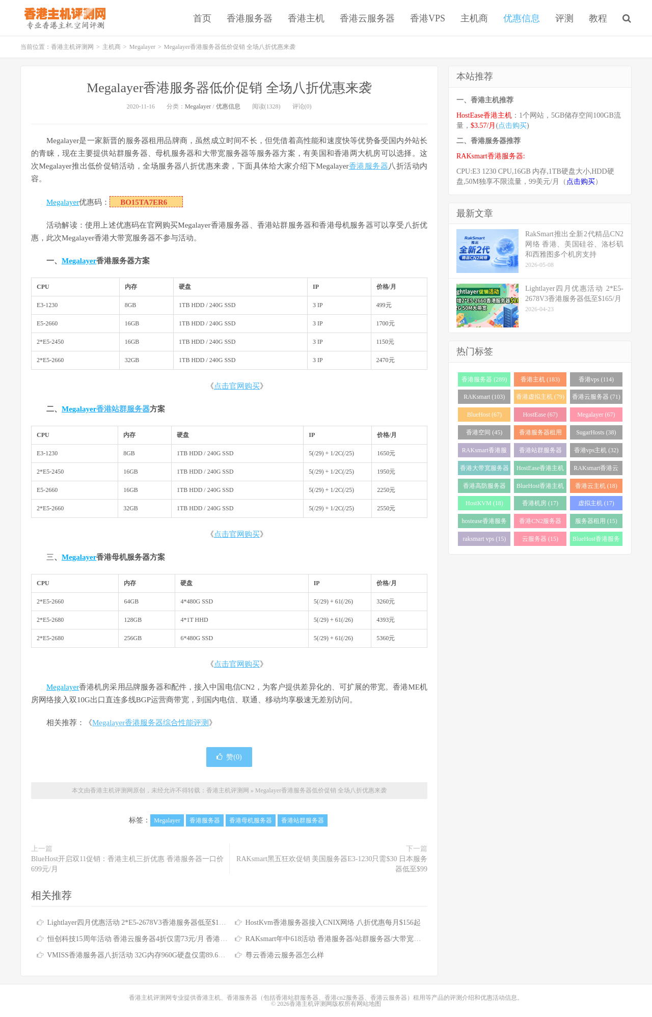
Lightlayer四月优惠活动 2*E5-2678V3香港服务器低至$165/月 (141, 922)
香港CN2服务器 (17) (540, 522)
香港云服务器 (367, 18)
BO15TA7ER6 (143, 202)
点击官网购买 (237, 386)
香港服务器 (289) (484, 379)
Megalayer (142, 46)
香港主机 (306, 18)
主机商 (474, 18)
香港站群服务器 (123, 409)
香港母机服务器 (250, 820)
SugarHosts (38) (596, 432)
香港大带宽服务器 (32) (484, 469)
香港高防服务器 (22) (484, 487)
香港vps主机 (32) (596, 450)
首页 (202, 18)
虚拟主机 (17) (596, 503)
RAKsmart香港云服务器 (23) (596, 469)
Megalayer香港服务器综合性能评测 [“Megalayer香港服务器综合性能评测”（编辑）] (150, 723)
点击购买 (512, 125)
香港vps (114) (596, 379)
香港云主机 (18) (596, 485)
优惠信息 (521, 18)
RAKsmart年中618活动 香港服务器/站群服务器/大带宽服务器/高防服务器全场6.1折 (374, 939)
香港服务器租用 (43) (540, 434)
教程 (598, 18)
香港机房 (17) (540, 503)
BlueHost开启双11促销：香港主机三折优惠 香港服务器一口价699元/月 (127, 864)
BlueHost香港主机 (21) (540, 487)
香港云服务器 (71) (596, 396)
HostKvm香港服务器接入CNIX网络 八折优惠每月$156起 (333, 922)
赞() (228, 757)
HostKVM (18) (484, 503)
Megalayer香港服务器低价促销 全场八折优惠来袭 (229, 87)
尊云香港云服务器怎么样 (285, 955)
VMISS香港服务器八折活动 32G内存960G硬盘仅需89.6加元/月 (144, 955)
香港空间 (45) (484, 432)
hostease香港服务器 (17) (484, 522)
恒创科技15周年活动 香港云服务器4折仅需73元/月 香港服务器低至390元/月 (165, 939)
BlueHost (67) (484, 414)
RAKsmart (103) (484, 396)
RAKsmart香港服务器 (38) (484, 452)
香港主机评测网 (62, 18)
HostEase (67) (540, 414)
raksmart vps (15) (484, 538)
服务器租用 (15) (596, 521)
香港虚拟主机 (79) (540, 396)
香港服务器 (250, 18)
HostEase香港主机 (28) (540, 469)
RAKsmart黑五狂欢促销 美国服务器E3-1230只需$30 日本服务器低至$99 (331, 864)
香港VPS (427, 18)
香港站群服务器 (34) (540, 452)
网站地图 (369, 1003)
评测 (564, 18)
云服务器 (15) (540, 538)
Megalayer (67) (596, 414)
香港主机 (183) (540, 379)
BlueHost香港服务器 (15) (596, 540)
